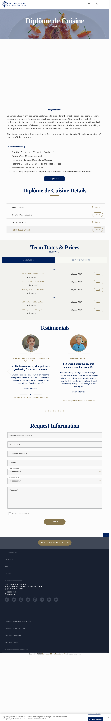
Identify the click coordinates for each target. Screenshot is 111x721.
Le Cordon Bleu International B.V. (54, 654)
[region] (55, 717)
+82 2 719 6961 (11, 592)
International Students (81, 260)
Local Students (28, 260)
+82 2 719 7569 (11, 594)
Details (97, 207)
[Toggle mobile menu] (105, 4)
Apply (98, 274)
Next (100, 371)
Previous (9, 371)
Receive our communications (55, 542)
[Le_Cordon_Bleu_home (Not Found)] (14, 4)
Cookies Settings (94, 714)
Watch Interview (30, 388)
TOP (106, 535)
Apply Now (54, 178)
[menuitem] (89, 4)
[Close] (108, 717)
